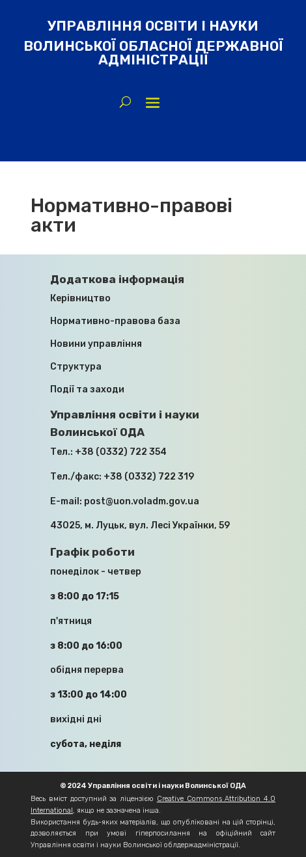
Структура (76, 366)
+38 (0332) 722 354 (121, 451)
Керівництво (80, 298)
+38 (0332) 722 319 (149, 476)
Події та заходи (87, 389)
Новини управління (96, 343)
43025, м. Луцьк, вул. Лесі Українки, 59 (140, 525)
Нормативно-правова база (115, 321)
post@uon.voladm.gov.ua (141, 501)
